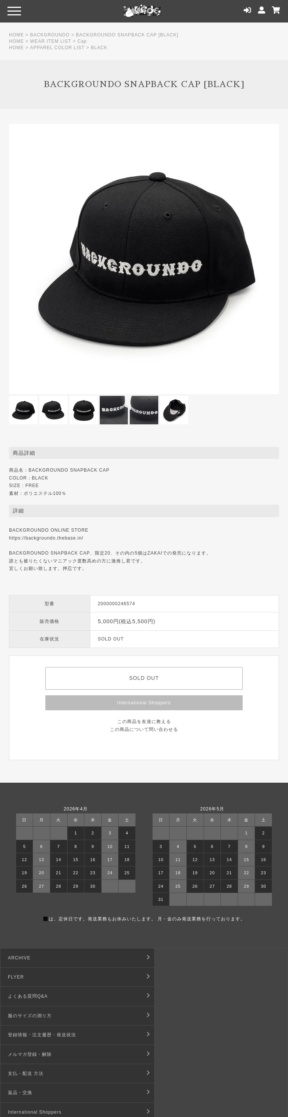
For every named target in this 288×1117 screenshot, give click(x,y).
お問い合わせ (22, 1073)
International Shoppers (144, 702)
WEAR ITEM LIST (51, 41)
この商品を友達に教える (144, 721)
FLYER (160, 958)
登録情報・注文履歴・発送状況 (42, 996)
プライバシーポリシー (176, 1054)
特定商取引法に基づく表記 (181, 1034)
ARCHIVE (19, 958)
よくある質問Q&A (28, 977)
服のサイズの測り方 (174, 977)
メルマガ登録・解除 (174, 996)
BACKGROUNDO (50, 35)
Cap (82, 41)
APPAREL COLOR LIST (57, 47)
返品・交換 (164, 1015)
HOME (16, 35)
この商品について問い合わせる (144, 729)
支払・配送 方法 (26, 1015)
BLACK (99, 47)
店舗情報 (161, 1073)
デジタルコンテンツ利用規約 (39, 1054)
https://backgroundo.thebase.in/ (46, 538)
